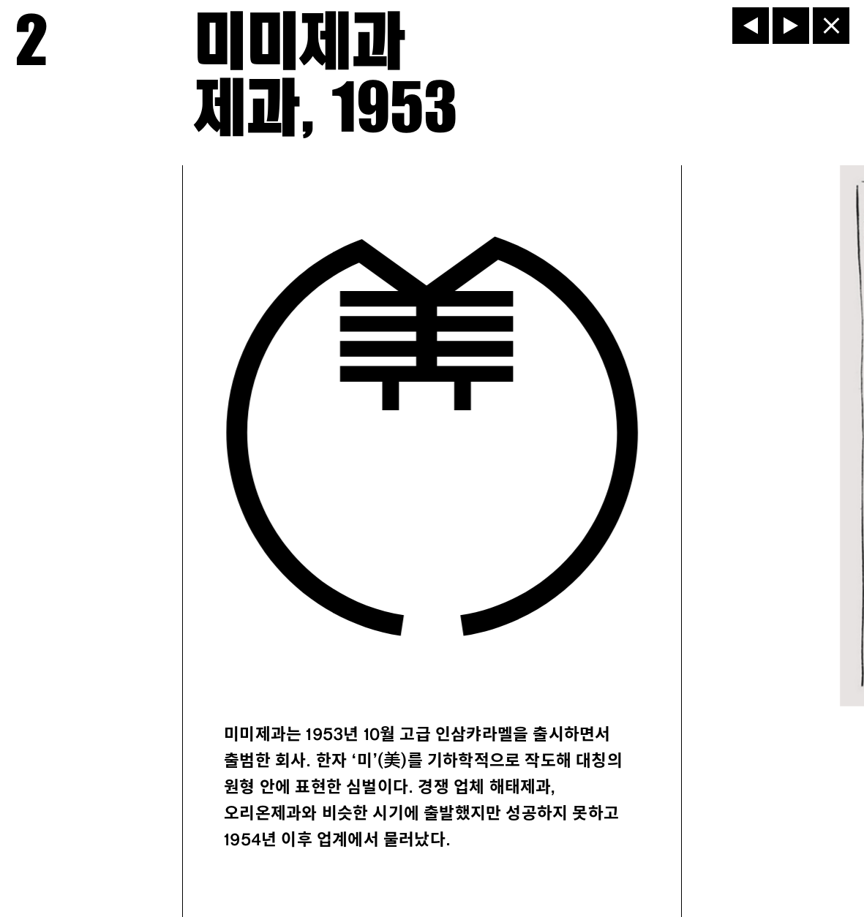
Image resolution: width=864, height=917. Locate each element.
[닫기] (831, 25)
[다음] (791, 25)
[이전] (750, 25)
